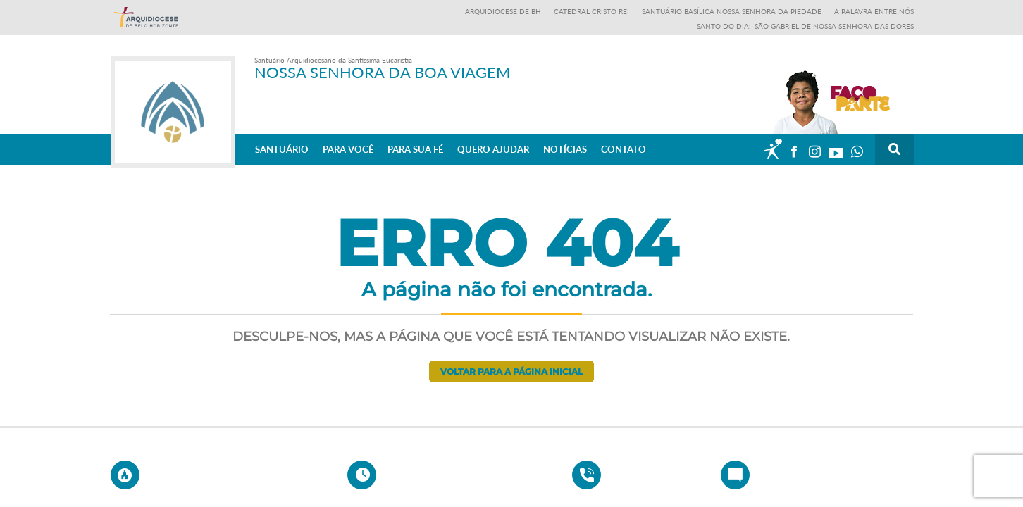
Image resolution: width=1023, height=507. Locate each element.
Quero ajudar (493, 148)
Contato (623, 148)
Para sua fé (415, 148)
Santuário (282, 148)
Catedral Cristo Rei (591, 11)
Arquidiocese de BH (503, 11)
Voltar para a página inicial (511, 371)
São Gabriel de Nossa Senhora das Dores (834, 26)
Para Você (348, 148)
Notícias (565, 148)
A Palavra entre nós (874, 11)
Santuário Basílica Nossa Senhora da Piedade (732, 11)
